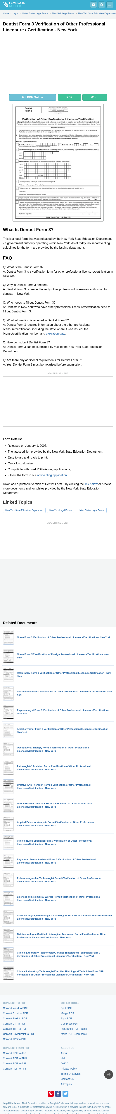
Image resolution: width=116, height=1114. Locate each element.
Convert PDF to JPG (15, 1053)
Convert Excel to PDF (15, 1013)
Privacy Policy (69, 1068)
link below (91, 484)
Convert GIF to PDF (14, 1023)
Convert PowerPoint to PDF (19, 1033)
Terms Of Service (71, 1073)
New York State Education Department (24, 510)
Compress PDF (70, 1023)
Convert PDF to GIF (14, 1063)
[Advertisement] (58, 64)
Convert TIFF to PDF (15, 1028)
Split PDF (66, 1008)
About (64, 1053)
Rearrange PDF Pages (74, 1028)
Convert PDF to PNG (15, 1058)
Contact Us (67, 1078)
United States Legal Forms (91, 510)
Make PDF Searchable (74, 1033)
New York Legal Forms (60, 510)
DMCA (64, 1063)
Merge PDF (67, 1013)
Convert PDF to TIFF (15, 1068)
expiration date (55, 333)
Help (63, 1058)
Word (94, 97)
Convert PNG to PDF (15, 1018)
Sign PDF (66, 1018)
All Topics (66, 1084)
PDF (69, 97)
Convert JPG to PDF (15, 1039)
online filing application (52, 475)
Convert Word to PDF (15, 1008)
